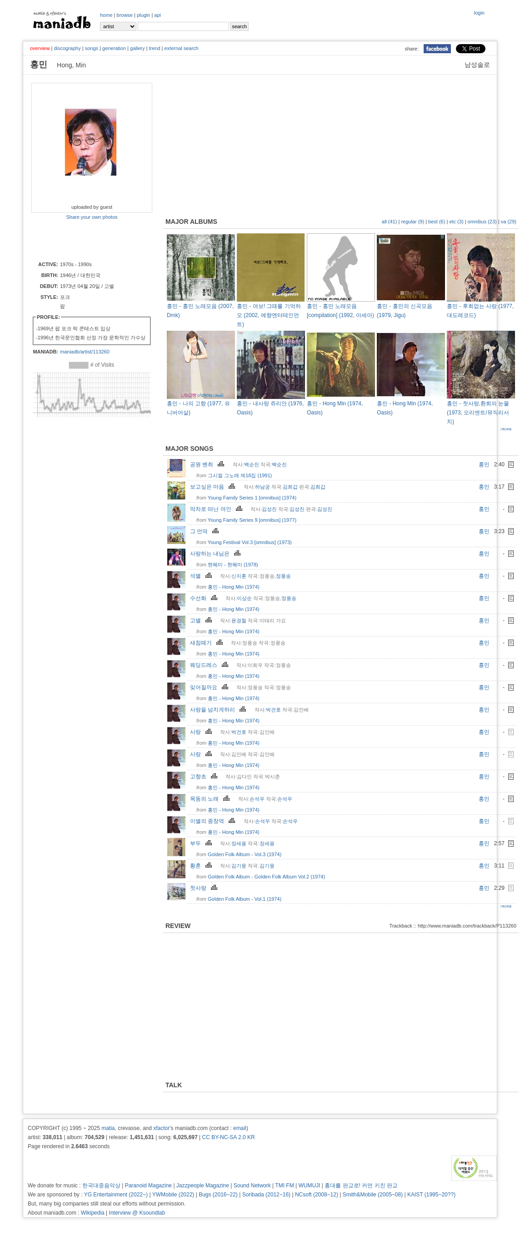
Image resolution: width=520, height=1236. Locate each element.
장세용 (238, 843)
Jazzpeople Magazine (202, 1185)
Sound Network (252, 1185)
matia (108, 1128)
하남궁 (262, 486)
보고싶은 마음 (213, 487)
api (157, 15)
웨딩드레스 (210, 665)
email (239, 1128)
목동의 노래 (211, 799)
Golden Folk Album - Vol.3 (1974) (244, 854)
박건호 (273, 709)
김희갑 (290, 486)
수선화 (205, 598)
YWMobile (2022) (173, 1194)
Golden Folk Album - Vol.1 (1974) (244, 899)
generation (114, 48)
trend (154, 48)
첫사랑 (205, 888)
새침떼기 (207, 643)
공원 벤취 (208, 464)
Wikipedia (93, 1213)
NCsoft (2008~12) (316, 1194)
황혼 (202, 866)
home (106, 15)
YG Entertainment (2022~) (116, 1194)
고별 (202, 620)
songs (91, 48)
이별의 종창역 (213, 821)
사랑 (202, 732)
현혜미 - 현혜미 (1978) (233, 564)
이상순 (244, 598)
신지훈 (238, 576)
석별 (202, 576)
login (479, 12)
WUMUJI (309, 1185)
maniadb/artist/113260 (85, 351)
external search (181, 48)
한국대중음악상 (101, 1185)
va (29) (508, 221)
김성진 (269, 509)
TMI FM (284, 1185)
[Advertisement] (84, 240)
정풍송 (283, 576)
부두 (202, 843)
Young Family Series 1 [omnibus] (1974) (252, 497)
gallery (137, 48)
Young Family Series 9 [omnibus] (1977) (252, 520)
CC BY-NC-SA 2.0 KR (228, 1137)
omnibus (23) (482, 221)
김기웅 (238, 865)
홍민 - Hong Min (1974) (234, 587)
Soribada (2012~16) (266, 1194)
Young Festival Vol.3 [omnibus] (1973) (250, 542)
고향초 (205, 776)
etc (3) (456, 221)
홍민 (484, 464)
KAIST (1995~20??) (431, 1194)
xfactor (161, 1128)
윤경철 (238, 620)
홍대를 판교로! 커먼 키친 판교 (361, 1185)
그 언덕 (205, 531)
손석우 (257, 799)
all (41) (389, 221)
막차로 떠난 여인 (217, 509)
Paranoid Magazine (148, 1185)
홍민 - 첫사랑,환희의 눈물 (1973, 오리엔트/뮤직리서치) (478, 412)
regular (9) (412, 221)
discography (67, 48)
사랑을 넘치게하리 (219, 709)
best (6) (436, 221)
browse (125, 15)
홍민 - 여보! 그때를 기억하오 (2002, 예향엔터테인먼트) (269, 315)
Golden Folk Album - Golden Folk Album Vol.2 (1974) (266, 876)
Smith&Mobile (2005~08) (373, 1194)
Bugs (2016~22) (218, 1194)
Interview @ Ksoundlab (137, 1213)
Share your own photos (91, 217)
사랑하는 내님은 (216, 553)
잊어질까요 (210, 687)
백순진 (251, 464)
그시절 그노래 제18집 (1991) (240, 475)
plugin (143, 15)
